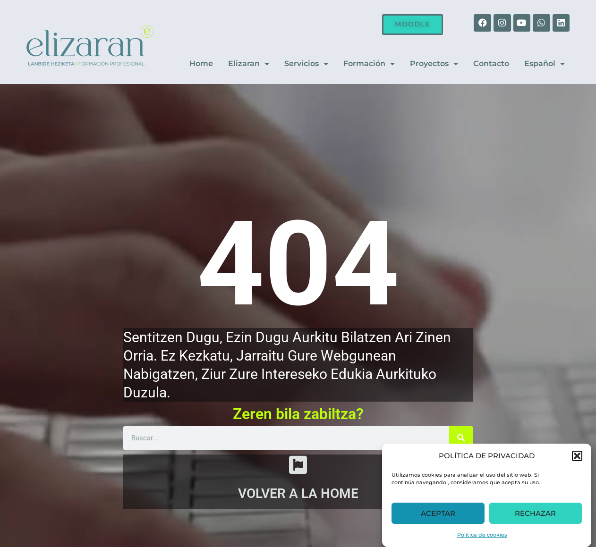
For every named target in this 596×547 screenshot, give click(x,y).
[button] (577, 456)
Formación (369, 64)
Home (201, 63)
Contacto (491, 63)
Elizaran (248, 64)
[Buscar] (461, 437)
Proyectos (434, 64)
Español (544, 64)
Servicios (306, 64)
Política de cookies (482, 534)
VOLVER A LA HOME (298, 496)
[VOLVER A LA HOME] (298, 465)
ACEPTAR (438, 513)
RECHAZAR (535, 513)
